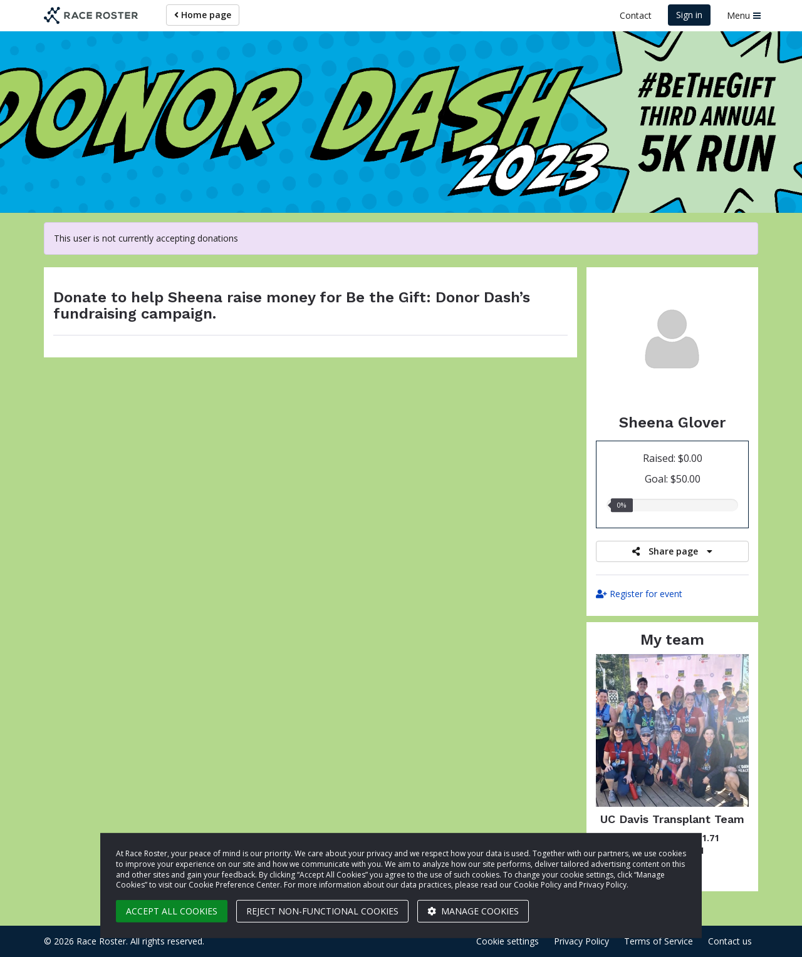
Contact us (730, 941)
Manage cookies (473, 911)
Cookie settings (507, 941)
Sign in (689, 15)
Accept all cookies (171, 911)
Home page (202, 15)
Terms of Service (658, 941)
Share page (672, 551)
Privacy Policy (581, 941)
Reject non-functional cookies (322, 911)
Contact (636, 15)
